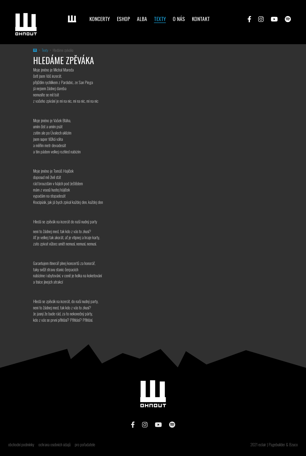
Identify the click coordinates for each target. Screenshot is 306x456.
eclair (262, 444)
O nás (179, 19)
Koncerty (99, 19)
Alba (142, 19)
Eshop (123, 19)
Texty (160, 19)
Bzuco (293, 444)
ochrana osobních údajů (54, 444)
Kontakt (201, 19)
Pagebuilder (277, 444)
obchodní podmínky (21, 444)
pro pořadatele (85, 444)
